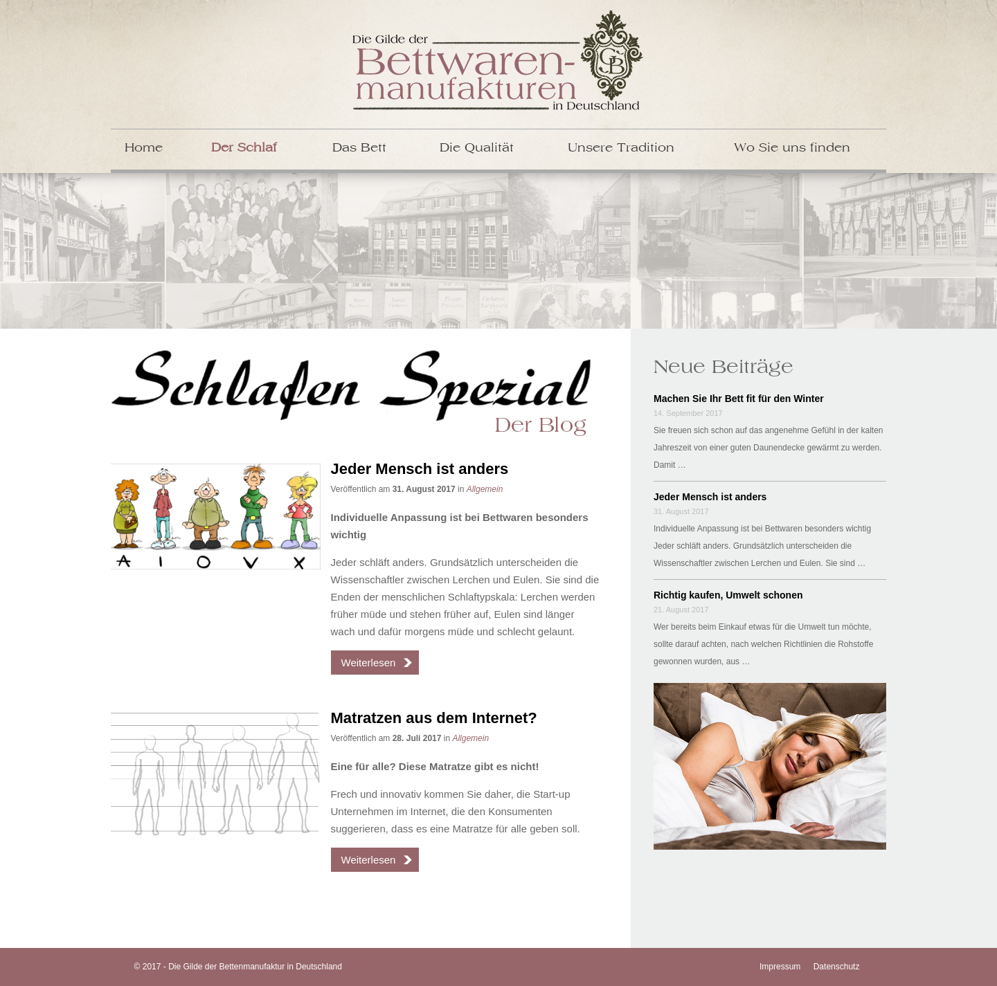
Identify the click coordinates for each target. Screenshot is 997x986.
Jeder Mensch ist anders (420, 468)
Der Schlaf (244, 148)
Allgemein (485, 489)
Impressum (780, 966)
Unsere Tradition (621, 148)
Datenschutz (837, 966)
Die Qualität (477, 148)
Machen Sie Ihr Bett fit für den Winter (739, 398)
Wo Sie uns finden (792, 148)
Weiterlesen (368, 662)
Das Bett (359, 148)
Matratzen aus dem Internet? (434, 718)
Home (144, 148)
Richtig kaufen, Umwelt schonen (728, 595)
